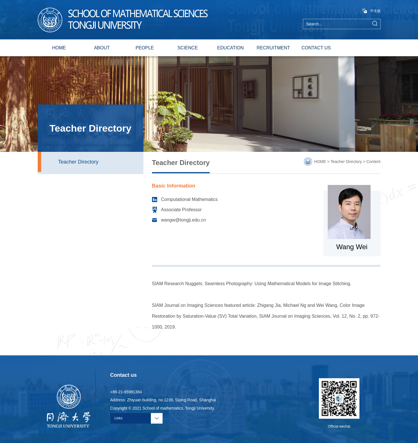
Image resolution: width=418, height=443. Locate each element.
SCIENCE (187, 47)
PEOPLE (144, 47)
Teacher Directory (78, 162)
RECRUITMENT (273, 47)
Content (373, 161)
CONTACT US (316, 47)
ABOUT (102, 47)
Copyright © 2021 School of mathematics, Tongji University (162, 408)
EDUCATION (230, 47)
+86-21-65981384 (126, 392)
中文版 (371, 11)
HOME (59, 47)
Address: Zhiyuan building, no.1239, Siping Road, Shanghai (163, 400)
